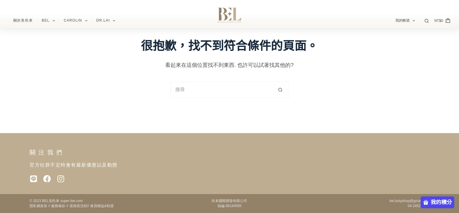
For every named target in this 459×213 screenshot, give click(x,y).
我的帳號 (406, 20)
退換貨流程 (78, 206)
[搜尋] (427, 21)
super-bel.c (68, 201)
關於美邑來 (23, 20)
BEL (49, 20)
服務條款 (58, 206)
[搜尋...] (222, 90)
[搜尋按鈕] (281, 90)
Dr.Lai (107, 20)
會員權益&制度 (102, 206)
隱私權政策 (38, 206)
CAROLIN (77, 20)
